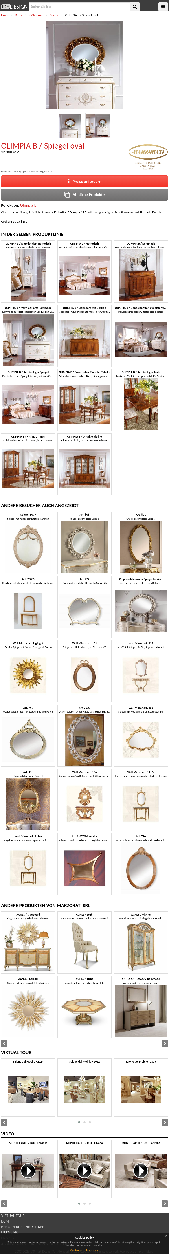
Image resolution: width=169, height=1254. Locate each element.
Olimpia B (28, 205)
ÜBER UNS (9, 1232)
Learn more (92, 1250)
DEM (5, 1221)
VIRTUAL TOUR (13, 1215)
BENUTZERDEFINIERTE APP (22, 1227)
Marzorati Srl (12, 151)
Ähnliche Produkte (84, 194)
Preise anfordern (84, 181)
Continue (76, 1250)
